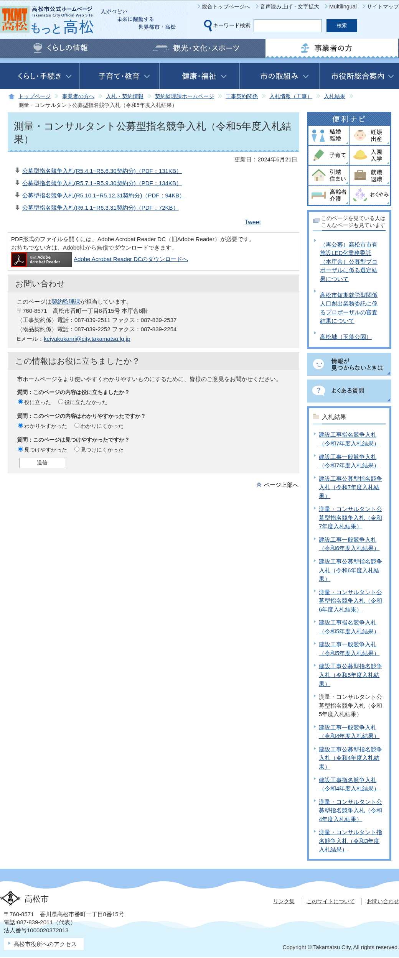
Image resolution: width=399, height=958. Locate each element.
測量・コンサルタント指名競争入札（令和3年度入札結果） (350, 841)
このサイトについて (331, 901)
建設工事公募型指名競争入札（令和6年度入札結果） (350, 570)
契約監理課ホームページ (184, 96)
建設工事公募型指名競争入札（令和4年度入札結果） (350, 758)
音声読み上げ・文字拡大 (289, 6)
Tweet (252, 222)
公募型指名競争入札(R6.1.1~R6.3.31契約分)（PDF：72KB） (100, 207)
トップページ (34, 96)
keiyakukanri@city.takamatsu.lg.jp (87, 338)
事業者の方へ (78, 96)
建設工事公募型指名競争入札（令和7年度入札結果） (350, 487)
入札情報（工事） (290, 96)
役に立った (37, 402)
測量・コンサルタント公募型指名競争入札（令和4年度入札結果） (350, 810)
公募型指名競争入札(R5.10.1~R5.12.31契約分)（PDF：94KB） (103, 195)
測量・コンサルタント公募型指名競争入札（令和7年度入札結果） (350, 517)
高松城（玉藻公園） (346, 337)
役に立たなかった (85, 402)
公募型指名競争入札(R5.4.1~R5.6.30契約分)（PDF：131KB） (102, 171)
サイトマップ (383, 6)
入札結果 (334, 96)
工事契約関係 (242, 96)
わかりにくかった (102, 426)
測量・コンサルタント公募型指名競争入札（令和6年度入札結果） (350, 601)
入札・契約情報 (124, 96)
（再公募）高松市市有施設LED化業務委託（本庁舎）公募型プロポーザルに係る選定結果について (349, 261)
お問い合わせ (383, 901)
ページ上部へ (281, 484)
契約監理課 (65, 301)
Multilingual (343, 6)
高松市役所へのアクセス (45, 944)
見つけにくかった (102, 450)
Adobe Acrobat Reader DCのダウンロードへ (99, 259)
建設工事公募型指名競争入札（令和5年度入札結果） (350, 675)
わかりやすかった (45, 426)
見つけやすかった (45, 450)
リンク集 (284, 901)
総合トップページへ (226, 6)
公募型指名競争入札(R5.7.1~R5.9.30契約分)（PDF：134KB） (102, 183)
